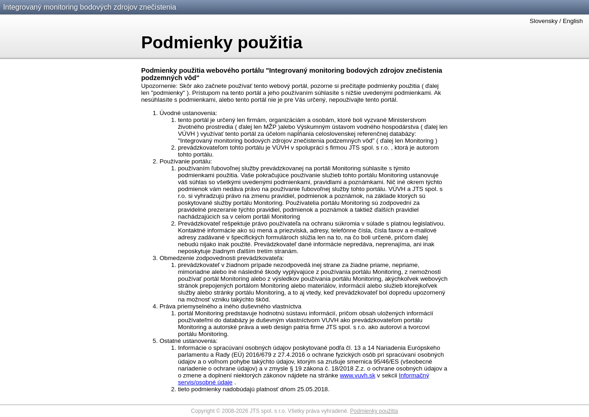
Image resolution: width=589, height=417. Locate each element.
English (573, 20)
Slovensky (544, 20)
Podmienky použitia (374, 411)
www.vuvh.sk (357, 375)
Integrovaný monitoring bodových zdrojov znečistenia (89, 7)
